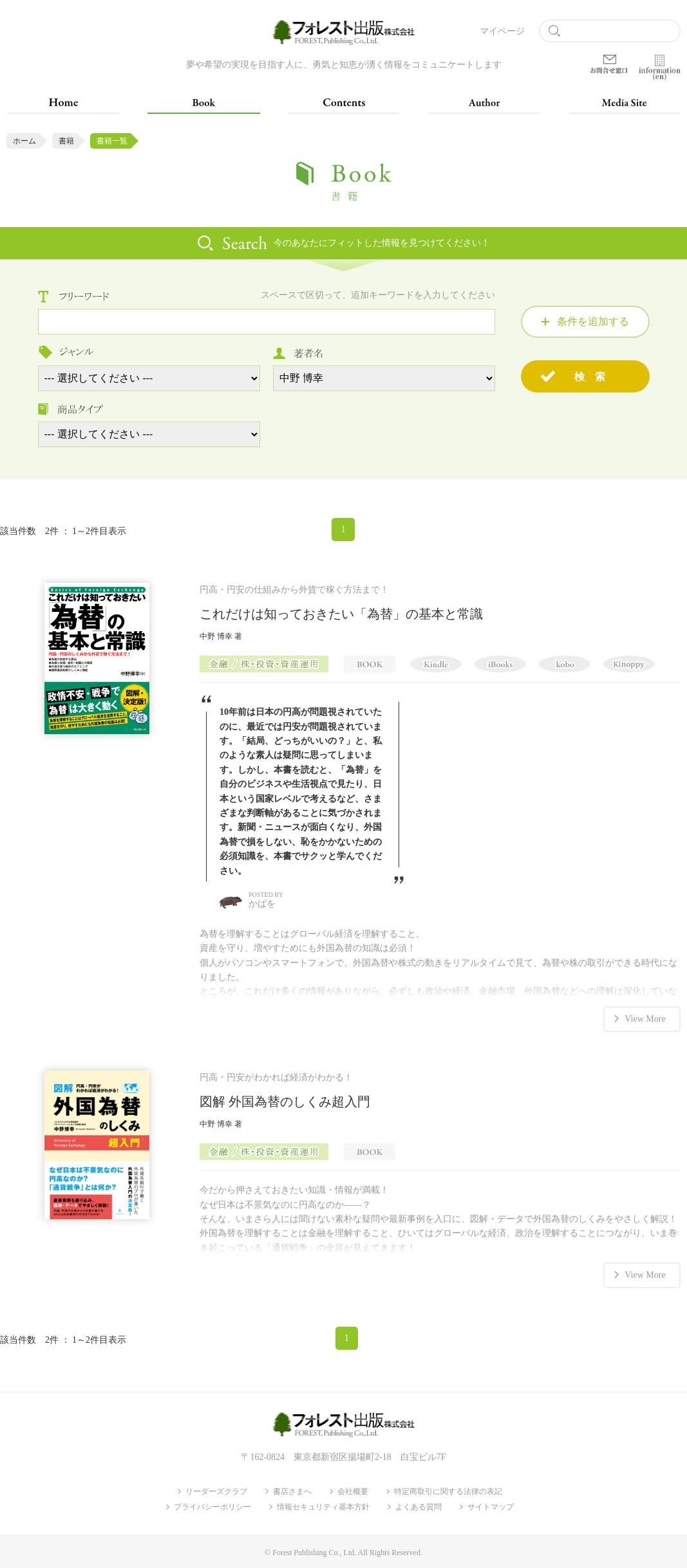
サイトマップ (490, 1506)
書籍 (66, 140)
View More (645, 1018)
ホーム (24, 140)
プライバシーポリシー (212, 1506)
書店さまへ (292, 1490)
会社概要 (352, 1490)
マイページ (502, 31)
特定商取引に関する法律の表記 (448, 1490)
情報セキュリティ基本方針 (323, 1506)
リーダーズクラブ (216, 1490)
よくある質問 (418, 1506)
